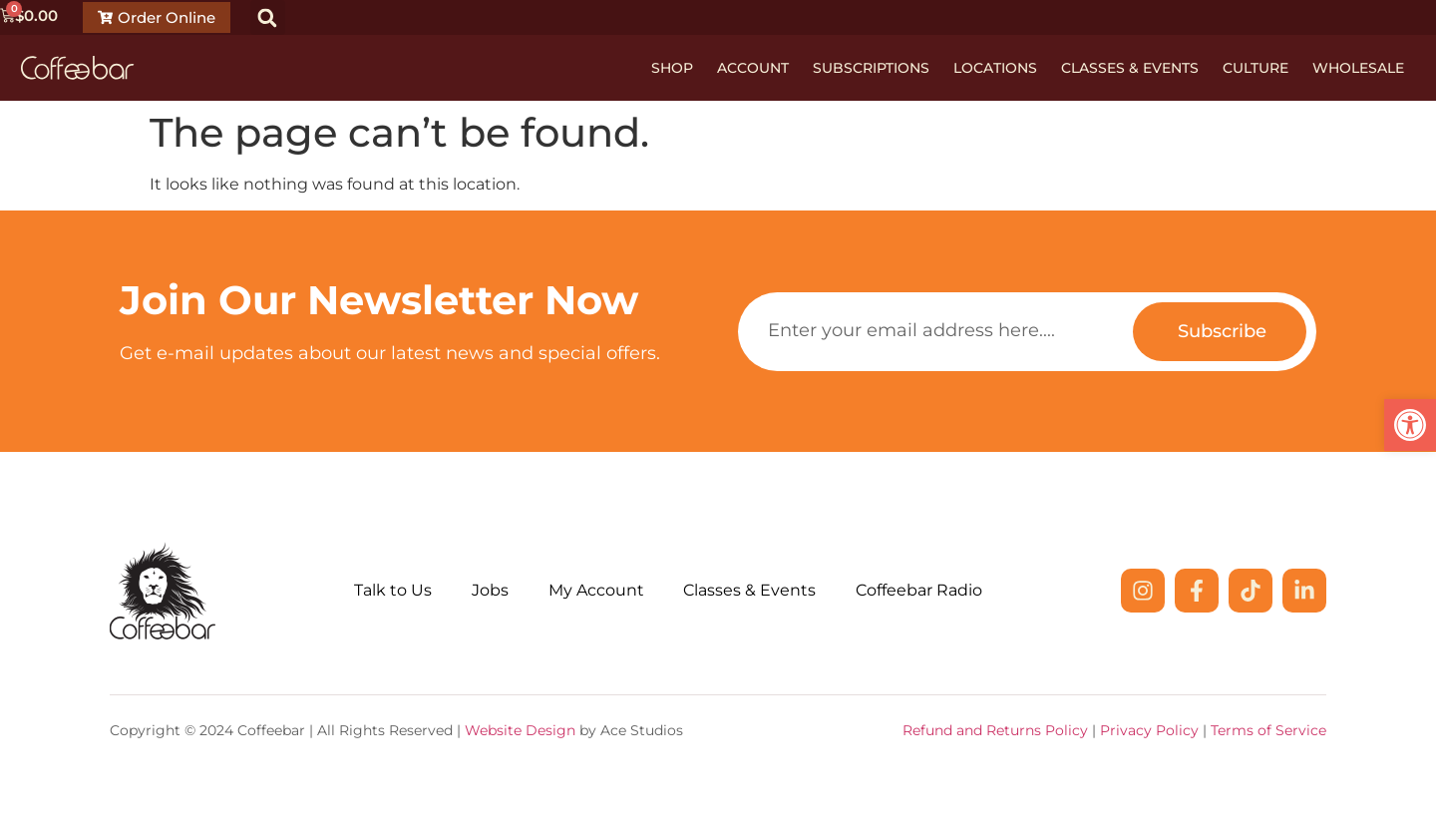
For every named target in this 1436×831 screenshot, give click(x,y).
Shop (672, 68)
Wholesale (1358, 68)
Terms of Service (1268, 730)
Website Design (520, 730)
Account (753, 68)
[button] (267, 17)
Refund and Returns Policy (995, 730)
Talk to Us (393, 590)
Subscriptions (871, 68)
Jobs (490, 590)
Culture (1255, 68)
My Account (596, 590)
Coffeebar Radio (920, 590)
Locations (995, 68)
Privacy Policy (1149, 730)
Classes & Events (1130, 68)
